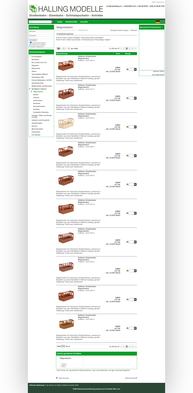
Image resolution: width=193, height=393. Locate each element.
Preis (118, 54)
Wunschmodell (37, 129)
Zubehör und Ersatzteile (40, 120)
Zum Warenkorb (158, 75)
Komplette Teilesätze (41, 112)
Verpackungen (37, 123)
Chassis (36, 97)
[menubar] (72, 22)
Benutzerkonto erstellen (37, 45)
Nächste (134, 30)
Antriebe (36, 109)
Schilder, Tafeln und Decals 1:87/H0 (42, 116)
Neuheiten (35, 59)
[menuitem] (59, 22)
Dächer (36, 94)
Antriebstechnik (37, 83)
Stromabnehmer (39, 106)
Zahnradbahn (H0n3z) (40, 74)
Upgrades (35, 65)
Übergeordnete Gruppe (119, 30)
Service (34, 126)
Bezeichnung (62, 54)
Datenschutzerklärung (86, 389)
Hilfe (153, 2)
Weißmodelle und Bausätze (42, 86)
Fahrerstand (37, 100)
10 (58, 48)
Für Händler (36, 135)
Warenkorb (71, 22)
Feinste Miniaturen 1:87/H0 (41, 80)
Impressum (160, 2)
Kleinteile (36, 103)
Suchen (84, 22)
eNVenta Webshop (36, 385)
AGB (75, 389)
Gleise (34, 71)
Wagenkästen (38, 91)
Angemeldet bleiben (39, 43)
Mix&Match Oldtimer (39, 89)
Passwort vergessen (36, 46)
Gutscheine (36, 132)
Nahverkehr (36, 68)
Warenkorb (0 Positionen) (150, 27)
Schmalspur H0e (38, 77)
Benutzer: (32, 31)
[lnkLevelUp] (61, 374)
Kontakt (109, 389)
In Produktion (37, 56)
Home (59, 22)
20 (64, 48)
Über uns (116, 389)
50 (69, 48)
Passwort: (32, 35)
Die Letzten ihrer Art (39, 62)
